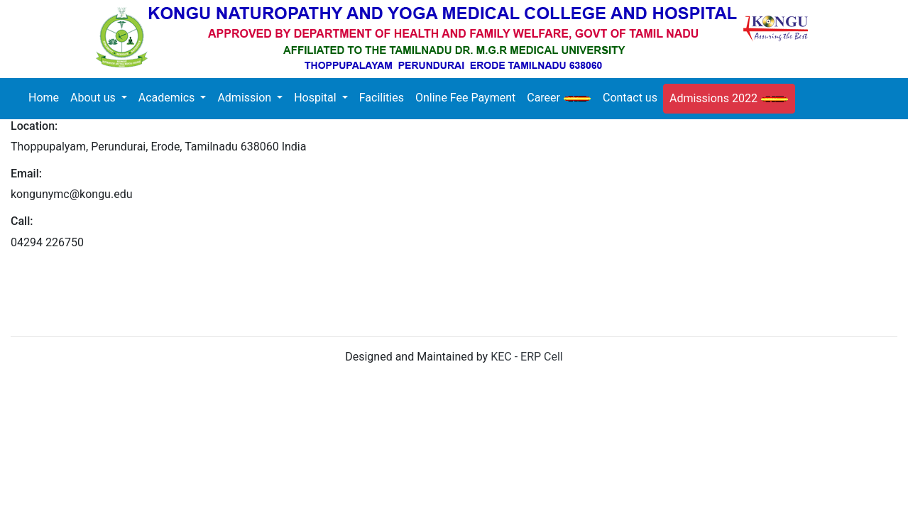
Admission (245, 97)
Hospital (316, 97)
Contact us (630, 97)
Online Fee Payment (465, 97)
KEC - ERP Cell (527, 356)
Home (46, 96)
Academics (168, 97)
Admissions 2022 (729, 98)
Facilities (381, 97)
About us (94, 97)
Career (559, 97)
